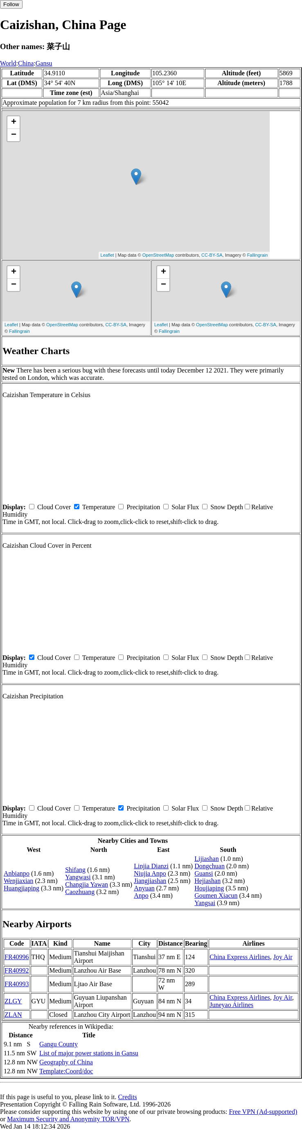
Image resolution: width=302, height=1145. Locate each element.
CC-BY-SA (212, 255)
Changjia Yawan (86, 884)
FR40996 (17, 956)
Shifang (75, 869)
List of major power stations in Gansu (88, 1053)
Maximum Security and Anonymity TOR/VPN (68, 1119)
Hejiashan (207, 880)
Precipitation (143, 507)
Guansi (203, 873)
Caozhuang (80, 891)
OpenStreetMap (158, 255)
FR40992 (17, 970)
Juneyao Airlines (231, 1004)
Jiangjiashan (150, 880)
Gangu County (58, 1044)
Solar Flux (185, 507)
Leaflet (107, 255)
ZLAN (13, 1014)
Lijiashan (206, 858)
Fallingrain (257, 255)
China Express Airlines (240, 956)
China (26, 63)
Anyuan (144, 888)
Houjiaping (209, 888)
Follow (11, 4)
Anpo (141, 895)
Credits (127, 1096)
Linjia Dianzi (151, 866)
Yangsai (204, 902)
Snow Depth (226, 507)
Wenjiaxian (18, 880)
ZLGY (13, 1001)
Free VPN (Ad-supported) (263, 1111)
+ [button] (13, 122)
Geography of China (66, 1062)
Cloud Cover (54, 507)
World (8, 63)
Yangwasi (77, 877)
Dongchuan (209, 866)
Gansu (44, 63)
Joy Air (283, 956)
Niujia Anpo (150, 873)
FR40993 (17, 983)
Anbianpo (16, 873)
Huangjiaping (21, 888)
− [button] (13, 135)
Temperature (98, 507)
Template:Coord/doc (66, 1071)
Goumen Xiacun (215, 895)
